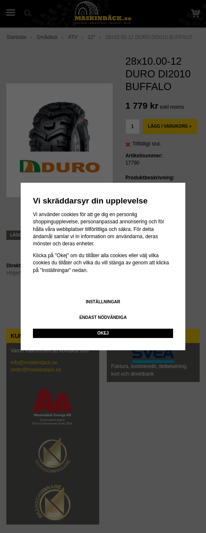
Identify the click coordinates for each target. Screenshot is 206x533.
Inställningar (103, 301)
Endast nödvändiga (103, 317)
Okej (102, 333)
